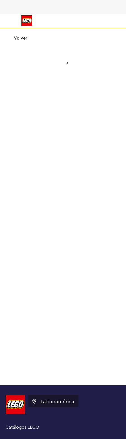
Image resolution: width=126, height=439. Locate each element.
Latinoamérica (52, 401)
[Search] (112, 21)
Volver (17, 38)
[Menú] (10, 20)
